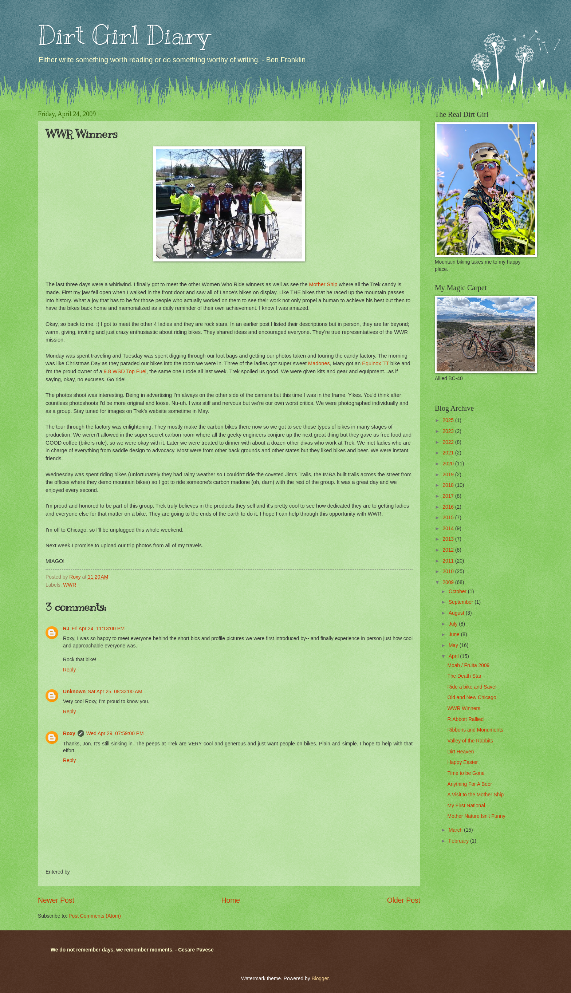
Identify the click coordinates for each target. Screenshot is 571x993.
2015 (448, 517)
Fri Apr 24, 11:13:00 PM (98, 628)
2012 (448, 550)
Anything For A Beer (469, 784)
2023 (448, 431)
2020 (448, 463)
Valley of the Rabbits (470, 741)
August (457, 613)
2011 (448, 561)
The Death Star (464, 676)
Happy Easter (462, 762)
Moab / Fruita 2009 (468, 665)
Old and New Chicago (471, 697)
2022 (448, 442)
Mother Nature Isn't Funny (476, 816)
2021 (448, 453)
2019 (448, 474)
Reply (69, 670)
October (458, 591)
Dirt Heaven (460, 751)
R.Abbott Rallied (465, 719)
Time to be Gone (465, 773)
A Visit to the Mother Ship (475, 794)
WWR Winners (463, 708)
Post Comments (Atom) (94, 916)
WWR (69, 585)
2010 (448, 571)
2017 (448, 496)
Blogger (319, 978)
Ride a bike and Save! (471, 687)
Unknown (74, 691)
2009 (448, 582)
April (454, 656)
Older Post (403, 900)
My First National (466, 805)
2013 (448, 539)
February (459, 841)
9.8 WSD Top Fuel (125, 371)
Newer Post (56, 900)
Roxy (69, 733)
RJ (66, 628)
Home (230, 900)
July (454, 624)
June (455, 634)
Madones (319, 363)
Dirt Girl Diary (124, 35)
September (461, 602)
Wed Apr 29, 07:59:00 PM (115, 733)
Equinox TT (375, 363)
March (456, 830)
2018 (448, 485)
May (454, 645)
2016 (448, 507)
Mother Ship (322, 284)
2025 (448, 420)
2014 (448, 528)
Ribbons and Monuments (475, 730)
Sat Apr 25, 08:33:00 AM (115, 691)
